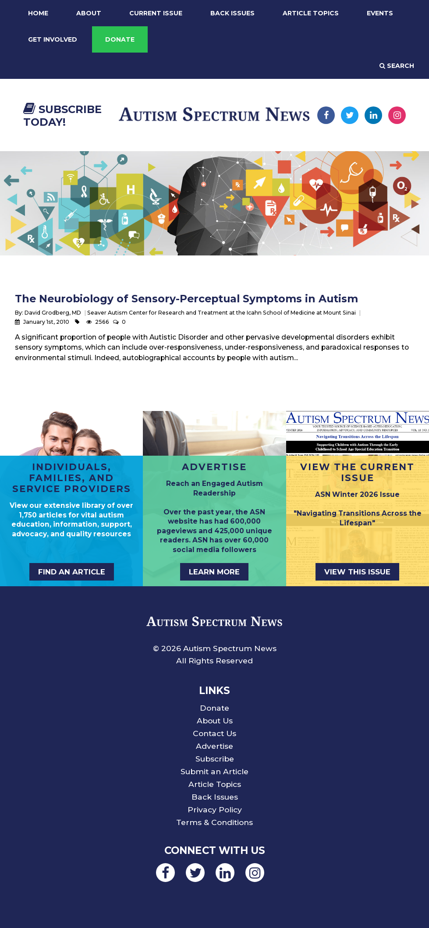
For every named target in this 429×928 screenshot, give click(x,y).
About (88, 13)
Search (396, 66)
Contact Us (214, 733)
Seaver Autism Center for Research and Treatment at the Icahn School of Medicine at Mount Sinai (221, 312)
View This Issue (357, 571)
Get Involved (52, 39)
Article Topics (311, 13)
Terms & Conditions (214, 822)
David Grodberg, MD (53, 312)
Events (380, 13)
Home (38, 13)
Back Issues (232, 13)
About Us (215, 720)
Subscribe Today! (62, 115)
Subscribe (214, 758)
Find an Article (71, 571)
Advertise (214, 746)
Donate (120, 39)
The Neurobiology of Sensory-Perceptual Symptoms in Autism (186, 298)
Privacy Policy (215, 809)
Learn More (214, 571)
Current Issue (155, 13)
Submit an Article (214, 771)
